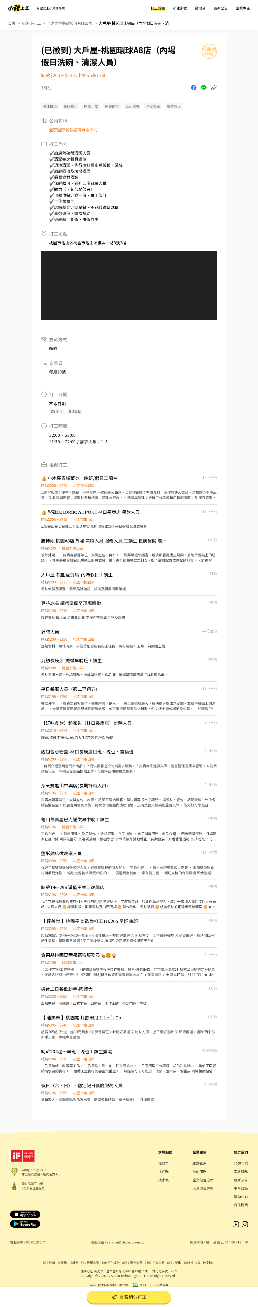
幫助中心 (241, 1196)
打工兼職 (158, 8)
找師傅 (73, 1262)
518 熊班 (49, 1262)
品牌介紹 (241, 1163)
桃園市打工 (31, 23)
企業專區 (243, 8)
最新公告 (221, 8)
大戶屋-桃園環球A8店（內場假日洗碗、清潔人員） (136, 23)
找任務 (163, 1171)
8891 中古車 (191, 1262)
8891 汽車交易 (155, 1262)
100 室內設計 (111, 1262)
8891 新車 (174, 1262)
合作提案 (241, 1204)
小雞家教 (180, 8)
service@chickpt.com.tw (125, 1242)
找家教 (163, 1179)
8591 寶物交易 (132, 1262)
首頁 (12, 23)
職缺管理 (199, 1163)
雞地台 (200, 8)
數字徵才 (209, 1262)
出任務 (62, 1262)
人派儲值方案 (203, 1188)
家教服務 (241, 1171)
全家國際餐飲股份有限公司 (69, 23)
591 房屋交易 (90, 1262)
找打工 (163, 1163)
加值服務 (199, 1171)
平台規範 (241, 1188)
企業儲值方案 (203, 1179)
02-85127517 (35, 1242)
